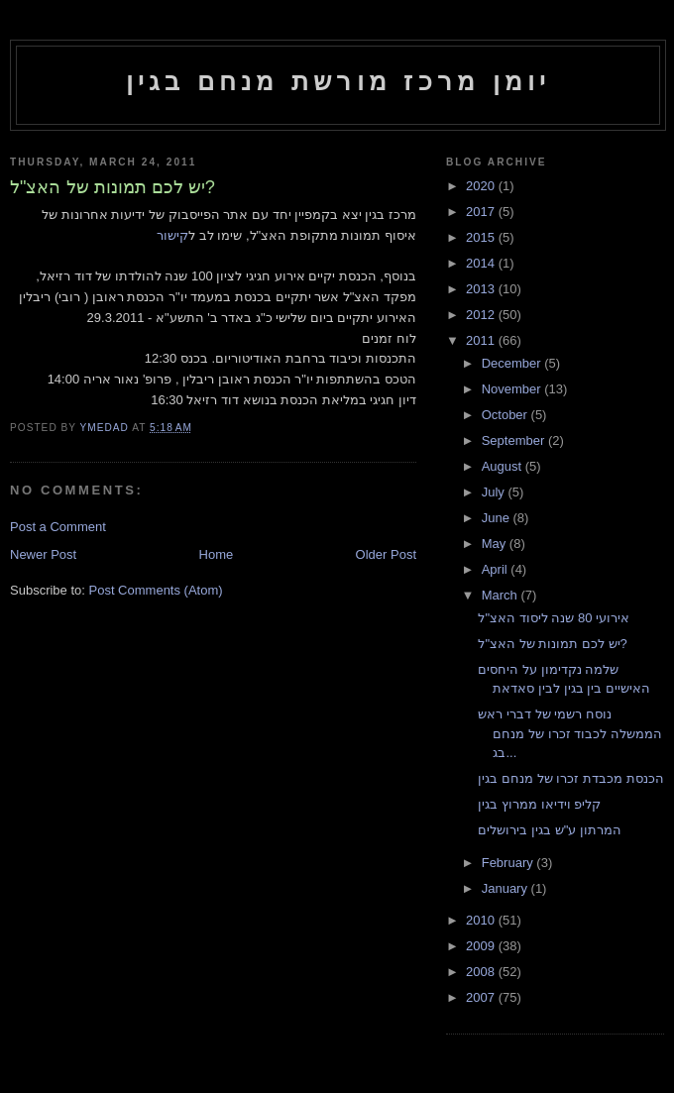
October (506, 414)
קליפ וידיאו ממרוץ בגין (539, 804)
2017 (482, 211)
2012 (482, 314)
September (515, 440)
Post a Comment (58, 526)
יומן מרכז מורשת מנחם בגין (338, 81)
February (509, 862)
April (496, 569)
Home (216, 554)
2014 (482, 263)
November (513, 389)
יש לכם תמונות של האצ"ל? (552, 643)
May (495, 543)
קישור (172, 235)
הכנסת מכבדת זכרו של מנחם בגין (570, 778)
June (497, 517)
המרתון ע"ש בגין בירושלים (549, 829)
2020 (482, 185)
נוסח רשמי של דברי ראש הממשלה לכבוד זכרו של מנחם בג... (569, 733)
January (506, 888)
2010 (482, 920)
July (495, 492)
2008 (482, 971)
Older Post (386, 554)
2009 (482, 945)
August (503, 466)
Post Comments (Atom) (156, 590)
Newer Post (43, 554)
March (501, 595)
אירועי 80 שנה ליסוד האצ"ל (553, 617)
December (513, 363)
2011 (482, 340)
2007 (482, 997)
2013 (482, 288)
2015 (482, 237)
